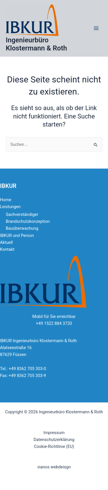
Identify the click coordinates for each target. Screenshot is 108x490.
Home (5, 199)
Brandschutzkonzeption (28, 221)
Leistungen (10, 206)
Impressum (54, 432)
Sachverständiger (22, 214)
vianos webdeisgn (54, 467)
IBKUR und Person (17, 235)
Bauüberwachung (22, 228)
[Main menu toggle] (96, 28)
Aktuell (6, 242)
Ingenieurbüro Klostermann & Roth (36, 44)
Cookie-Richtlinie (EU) (54, 446)
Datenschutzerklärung (54, 439)
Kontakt (7, 249)
